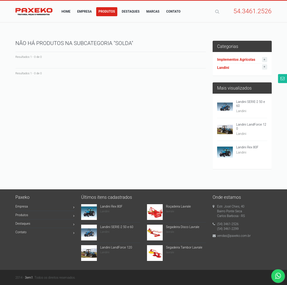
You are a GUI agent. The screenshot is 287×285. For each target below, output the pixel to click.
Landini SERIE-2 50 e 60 (250, 104)
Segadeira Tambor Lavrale (184, 247)
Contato (45, 232)
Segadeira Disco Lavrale (182, 227)
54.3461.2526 (253, 11)
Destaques (45, 224)
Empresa (45, 207)
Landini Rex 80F (247, 147)
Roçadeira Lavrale (178, 206)
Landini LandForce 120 (251, 126)
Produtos (45, 215)
